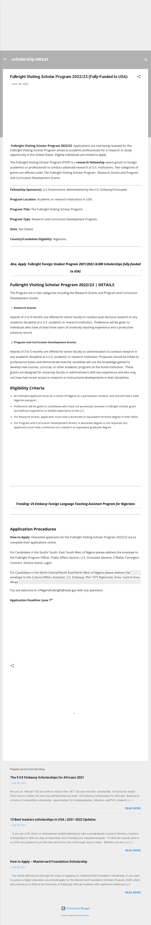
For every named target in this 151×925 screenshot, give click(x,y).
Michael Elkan (83, 915)
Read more (133, 808)
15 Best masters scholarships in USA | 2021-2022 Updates (53, 819)
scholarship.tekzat (30, 59)
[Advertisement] (75, 25)
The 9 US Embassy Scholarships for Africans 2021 (47, 777)
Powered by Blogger (75, 908)
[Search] (146, 60)
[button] (139, 77)
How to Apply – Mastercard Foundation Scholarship (48, 861)
